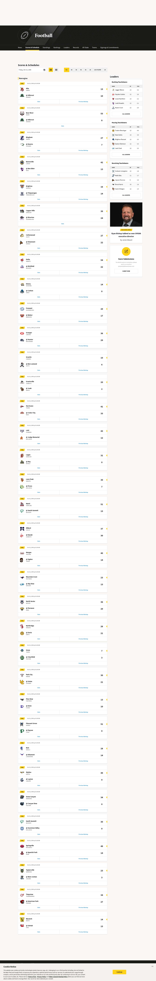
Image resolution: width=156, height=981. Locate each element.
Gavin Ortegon (118, 189)
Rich (27, 754)
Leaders (67, 47)
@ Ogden (29, 564)
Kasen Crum (117, 108)
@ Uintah (29, 933)
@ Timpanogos (31, 194)
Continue (119, 973)
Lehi (27, 434)
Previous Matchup (83, 102)
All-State (85, 47)
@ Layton (29, 785)
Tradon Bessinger (119, 130)
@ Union (29, 687)
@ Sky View (30, 588)
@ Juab (29, 391)
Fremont (29, 310)
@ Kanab (29, 539)
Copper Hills (30, 212)
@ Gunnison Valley (32, 835)
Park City (29, 680)
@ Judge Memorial (32, 440)
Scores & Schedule (32, 47)
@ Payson (29, 736)
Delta (28, 261)
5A (76, 70)
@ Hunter (29, 342)
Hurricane (29, 409)
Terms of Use (32, 977)
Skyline (28, 778)
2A (90, 70)
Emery (28, 286)
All (67, 70)
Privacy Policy (41, 977)
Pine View (29, 705)
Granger (29, 335)
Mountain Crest (31, 581)
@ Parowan (30, 613)
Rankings (57, 47)
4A (81, 70)
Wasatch (29, 926)
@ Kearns (29, 145)
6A (71, 70)
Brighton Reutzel (119, 139)
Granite (29, 360)
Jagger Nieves (118, 90)
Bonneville (30, 163)
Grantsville (30, 384)
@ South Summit (32, 514)
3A (85, 70)
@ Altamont (30, 761)
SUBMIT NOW (126, 271)
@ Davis (29, 637)
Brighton (29, 187)
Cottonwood (30, 236)
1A (105, 70)
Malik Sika (116, 176)
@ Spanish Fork (31, 859)
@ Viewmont (30, 243)
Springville (30, 852)
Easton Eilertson (119, 144)
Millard (28, 532)
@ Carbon (29, 293)
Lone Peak (29, 483)
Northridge (30, 631)
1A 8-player (97, 70)
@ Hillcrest (30, 95)
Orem (28, 655)
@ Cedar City (30, 416)
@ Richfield (30, 268)
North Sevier (30, 606)
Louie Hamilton (118, 99)
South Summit (31, 828)
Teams (94, 47)
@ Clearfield (30, 662)
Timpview (29, 902)
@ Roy (28, 465)
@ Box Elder (30, 169)
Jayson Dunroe (118, 180)
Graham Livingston (119, 171)
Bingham (29, 138)
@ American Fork (32, 909)
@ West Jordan (31, 884)
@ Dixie (29, 711)
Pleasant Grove (31, 729)
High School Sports (126, 230)
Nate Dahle (117, 135)
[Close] (152, 967)
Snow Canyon (31, 803)
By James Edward (126, 240)
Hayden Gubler (118, 94)
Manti (28, 507)
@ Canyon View (31, 810)
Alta (27, 89)
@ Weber (29, 317)
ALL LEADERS (126, 114)
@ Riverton (30, 219)
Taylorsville (30, 877)
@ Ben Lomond (31, 366)
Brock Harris (117, 184)
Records (76, 47)
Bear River (29, 113)
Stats (38, 102)
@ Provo (29, 490)
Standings (46, 47)
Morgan (28, 557)
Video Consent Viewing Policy (58, 977)
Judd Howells (118, 103)
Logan (28, 458)
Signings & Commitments (109, 47)
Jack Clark (117, 148)
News (20, 47)
